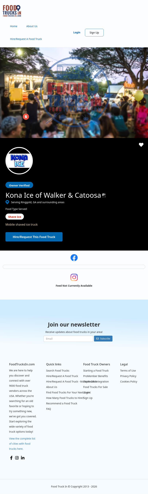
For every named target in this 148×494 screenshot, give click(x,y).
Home (13, 26)
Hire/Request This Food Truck (34, 237)
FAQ (48, 409)
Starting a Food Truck (96, 370)
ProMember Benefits (95, 376)
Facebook (11, 458)
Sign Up (94, 32)
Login (76, 32)
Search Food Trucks (57, 370)
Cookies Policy (128, 381)
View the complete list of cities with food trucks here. (22, 443)
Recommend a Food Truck (61, 403)
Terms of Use (128, 370)
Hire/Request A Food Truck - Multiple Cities (71, 381)
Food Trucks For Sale (95, 387)
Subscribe (105, 338)
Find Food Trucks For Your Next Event (68, 392)
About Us (31, 26)
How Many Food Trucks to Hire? (65, 398)
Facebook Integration (96, 381)
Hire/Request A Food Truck (26, 39)
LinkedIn (22, 458)
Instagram (17, 458)
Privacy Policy (128, 376)
